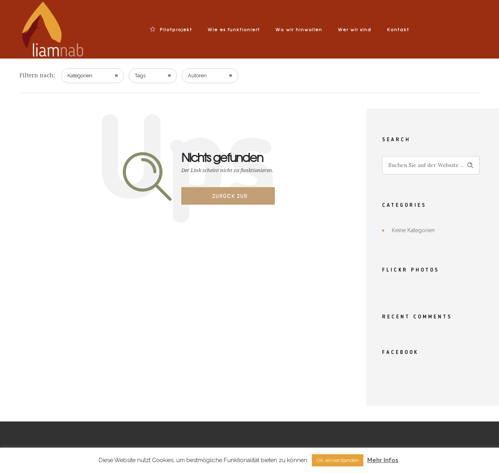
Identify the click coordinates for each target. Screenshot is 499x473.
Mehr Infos (382, 460)
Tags (140, 75)
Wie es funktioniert (234, 29)
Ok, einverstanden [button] (338, 460)
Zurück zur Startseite (230, 198)
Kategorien (79, 75)
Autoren (197, 75)
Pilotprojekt (171, 29)
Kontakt (398, 29)
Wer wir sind (355, 29)
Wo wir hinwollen (299, 29)
